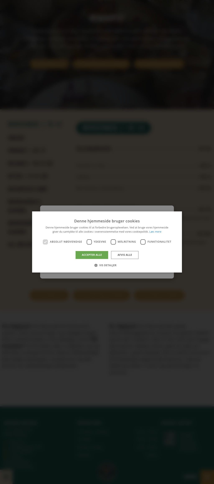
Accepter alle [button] (92, 255)
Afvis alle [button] (125, 255)
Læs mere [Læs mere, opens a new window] (155, 232)
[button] (106, 265)
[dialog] (107, 242)
